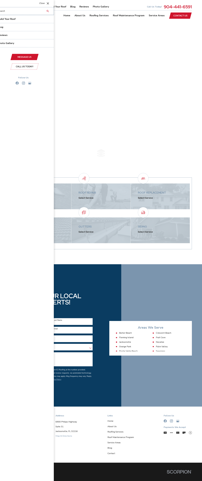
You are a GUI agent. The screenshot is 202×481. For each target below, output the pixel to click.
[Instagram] (171, 420)
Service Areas (114, 442)
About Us (112, 426)
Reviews (84, 6)
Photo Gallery (101, 6)
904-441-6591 (178, 7)
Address (11, 337)
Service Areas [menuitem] (157, 15)
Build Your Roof (57, 6)
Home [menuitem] (66, 15)
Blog (73, 6)
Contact (111, 453)
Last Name (54, 320)
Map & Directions (64, 435)
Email (52, 329)
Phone (11, 329)
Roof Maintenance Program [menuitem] (128, 15)
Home (110, 420)
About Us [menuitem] (80, 15)
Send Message (19, 388)
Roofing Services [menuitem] (99, 15)
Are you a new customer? (18, 346)
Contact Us (180, 15)
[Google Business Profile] (177, 420)
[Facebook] (165, 420)
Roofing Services (115, 431)
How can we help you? (17, 354)
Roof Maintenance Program (120, 437)
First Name (12, 320)
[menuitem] (13, 475)
